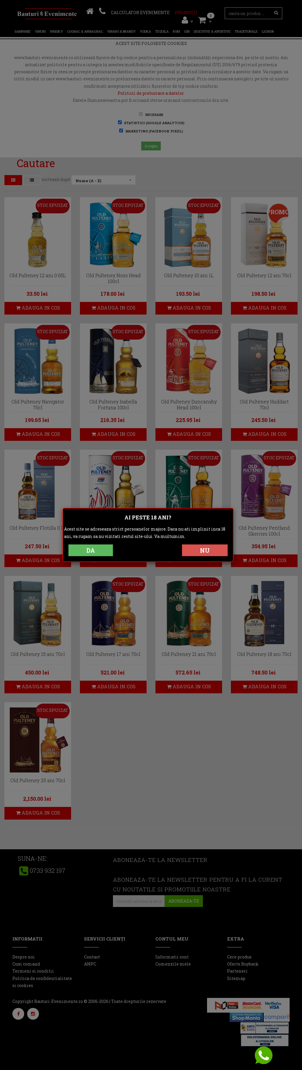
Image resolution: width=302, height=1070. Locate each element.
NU (205, 550)
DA (90, 550)
